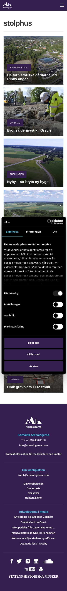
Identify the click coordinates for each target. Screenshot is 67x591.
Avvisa (33, 366)
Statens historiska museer (33, 576)
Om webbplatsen (33, 483)
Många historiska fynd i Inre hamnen (33, 533)
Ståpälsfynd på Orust (33, 522)
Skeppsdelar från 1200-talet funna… (33, 527)
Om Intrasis (33, 488)
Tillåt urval (33, 354)
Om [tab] (55, 231)
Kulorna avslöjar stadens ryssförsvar (33, 538)
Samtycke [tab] (12, 231)
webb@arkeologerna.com (33, 475)
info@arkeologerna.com (33, 445)
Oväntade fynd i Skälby (33, 543)
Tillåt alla (33, 342)
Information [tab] (33, 231)
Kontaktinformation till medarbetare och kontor (33, 454)
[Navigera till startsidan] (33, 427)
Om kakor (33, 493)
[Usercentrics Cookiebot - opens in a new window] (48, 221)
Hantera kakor (33, 497)
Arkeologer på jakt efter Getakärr (33, 517)
